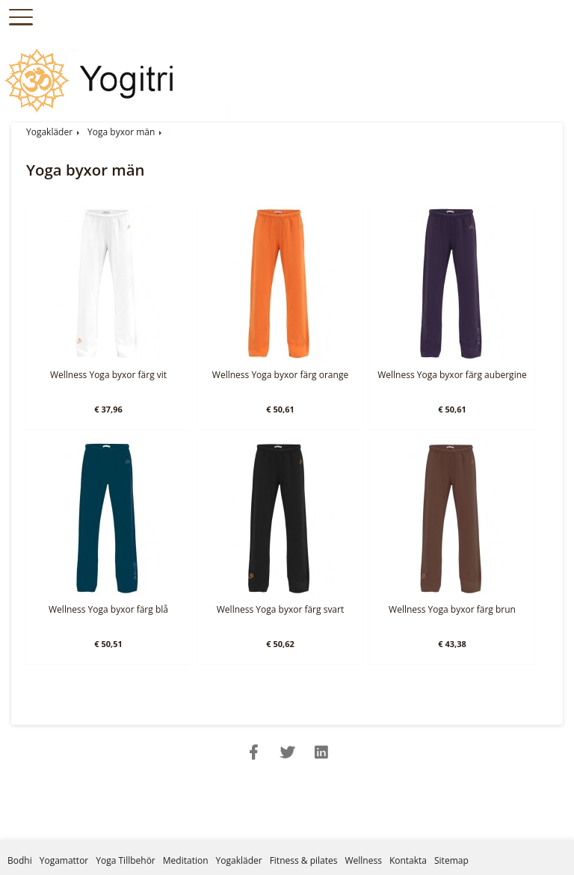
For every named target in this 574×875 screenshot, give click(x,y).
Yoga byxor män (121, 132)
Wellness (363, 860)
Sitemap (451, 860)
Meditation (186, 860)
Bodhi (19, 860)
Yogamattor (64, 860)
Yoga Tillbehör (125, 860)
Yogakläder (49, 132)
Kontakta (408, 860)
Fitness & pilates (304, 860)
